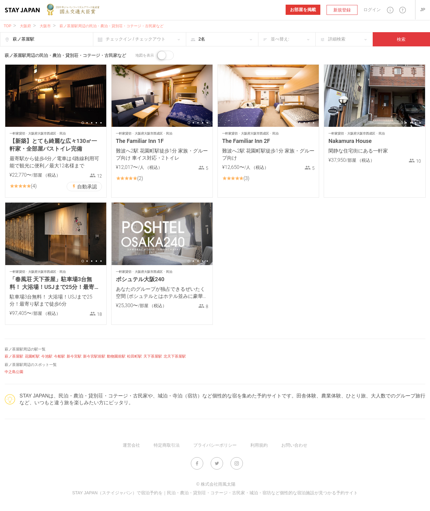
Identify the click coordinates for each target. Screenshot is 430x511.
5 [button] (101, 122)
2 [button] (87, 122)
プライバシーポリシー (215, 445)
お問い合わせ (294, 445)
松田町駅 (134, 356)
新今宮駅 (74, 356)
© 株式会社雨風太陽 (215, 484)
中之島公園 (14, 372)
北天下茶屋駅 (175, 356)
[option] (55, 96)
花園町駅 (32, 356)
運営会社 (131, 445)
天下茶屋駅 (152, 356)
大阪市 (45, 26)
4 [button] (96, 122)
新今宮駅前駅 (94, 356)
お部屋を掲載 (303, 9)
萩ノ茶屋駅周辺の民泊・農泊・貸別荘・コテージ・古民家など (111, 26)
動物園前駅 (116, 356)
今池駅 (46, 356)
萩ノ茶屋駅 (14, 356)
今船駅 (59, 356)
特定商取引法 (167, 445)
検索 (401, 39)
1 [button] (82, 123)
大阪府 (25, 26)
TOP (7, 26)
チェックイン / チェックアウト (136, 38)
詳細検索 (336, 38)
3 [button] (91, 122)
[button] (390, 9)
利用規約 (259, 445)
